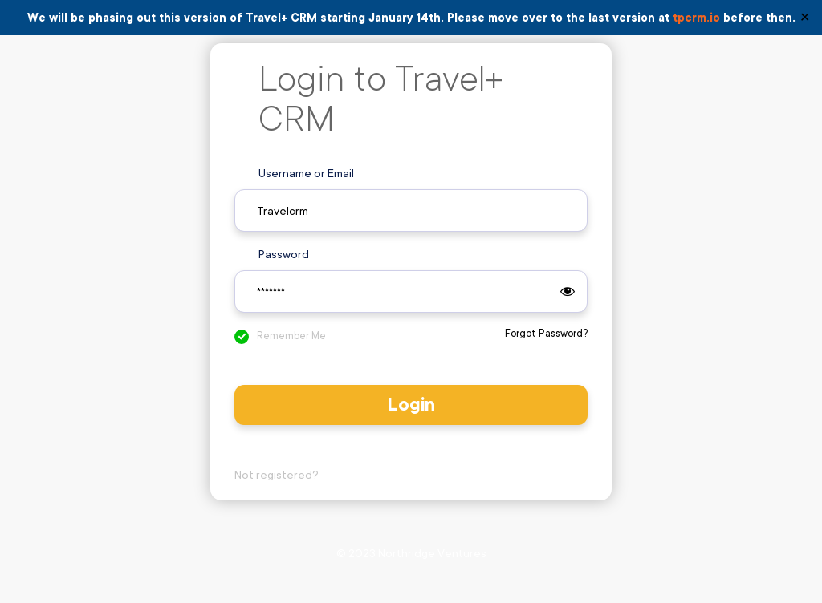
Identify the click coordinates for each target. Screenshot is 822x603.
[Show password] (567, 292)
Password (283, 254)
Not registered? (276, 474)
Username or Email (306, 173)
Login (411, 405)
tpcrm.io (696, 17)
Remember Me (291, 336)
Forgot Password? (546, 333)
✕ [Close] (805, 17)
